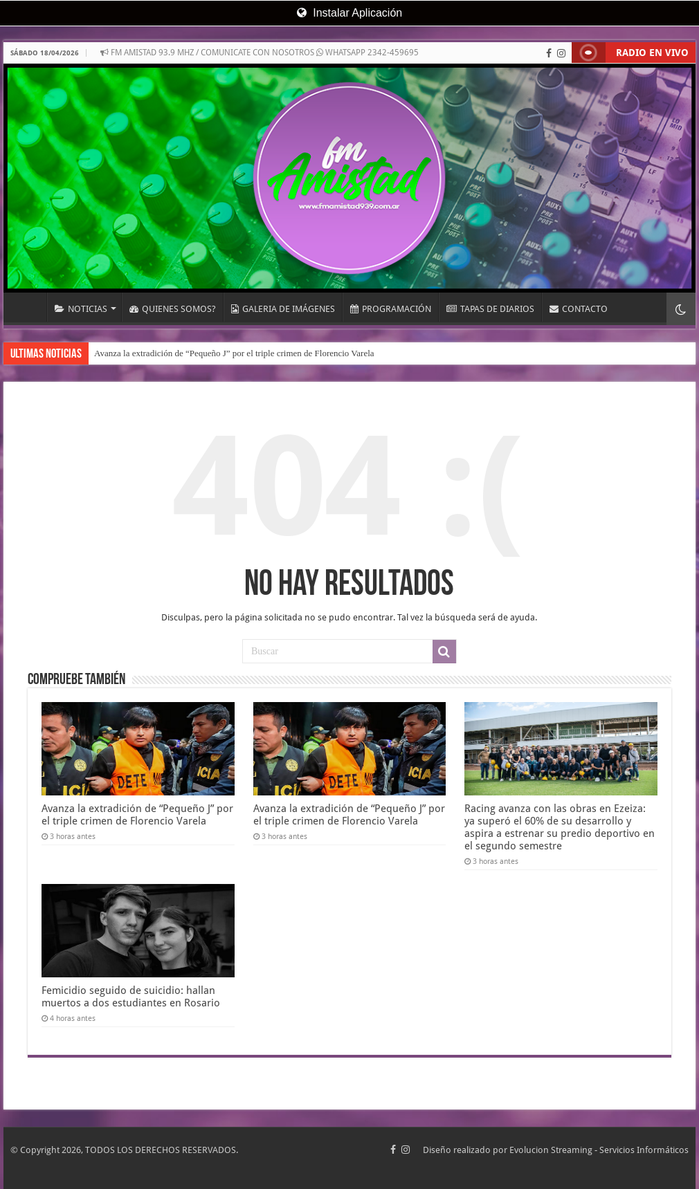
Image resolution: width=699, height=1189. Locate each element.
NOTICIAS (81, 309)
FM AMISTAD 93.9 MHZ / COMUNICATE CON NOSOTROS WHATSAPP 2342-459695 (259, 52)
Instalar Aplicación (349, 13)
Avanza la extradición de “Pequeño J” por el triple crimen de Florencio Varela (234, 353)
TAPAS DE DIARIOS (490, 309)
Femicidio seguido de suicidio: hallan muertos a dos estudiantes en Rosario (131, 996)
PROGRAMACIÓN (390, 309)
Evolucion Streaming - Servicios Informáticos (599, 1150)
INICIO (28, 307)
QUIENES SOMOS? (172, 309)
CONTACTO (579, 309)
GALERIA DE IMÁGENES (283, 309)
